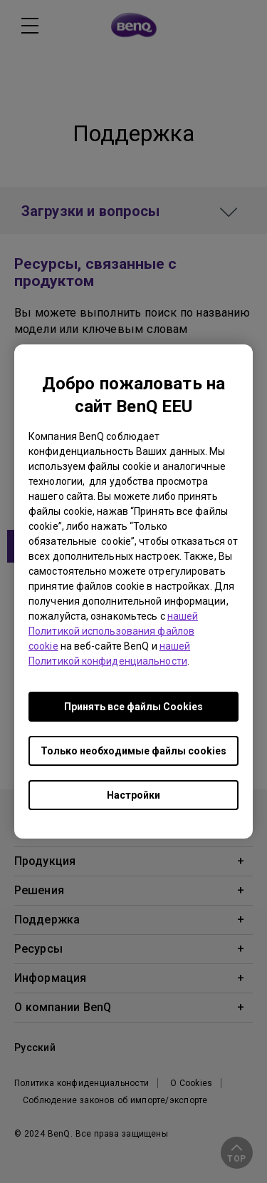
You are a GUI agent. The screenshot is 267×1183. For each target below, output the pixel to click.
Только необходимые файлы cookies (133, 751)
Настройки (133, 795)
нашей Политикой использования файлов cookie (113, 631)
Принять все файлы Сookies (133, 706)
